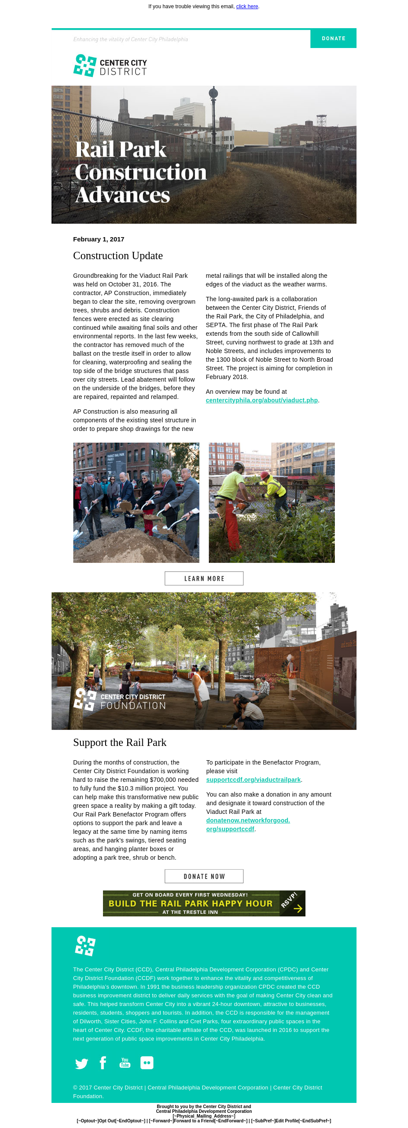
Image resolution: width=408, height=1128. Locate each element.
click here (247, 6)
